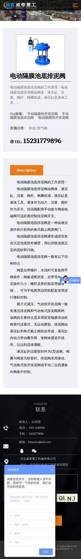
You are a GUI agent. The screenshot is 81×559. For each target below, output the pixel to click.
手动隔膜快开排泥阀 (43, 114)
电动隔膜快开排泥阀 (53, 118)
